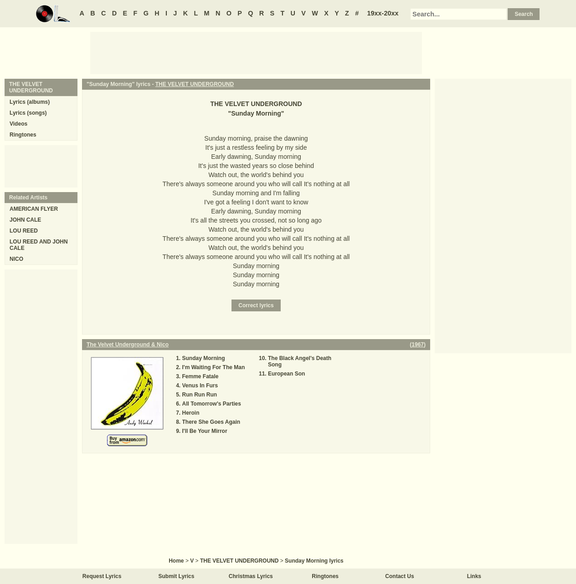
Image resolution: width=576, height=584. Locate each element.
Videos (18, 124)
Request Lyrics (102, 576)
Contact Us (399, 576)
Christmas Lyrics (251, 576)
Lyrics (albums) (30, 102)
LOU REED (24, 231)
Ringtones (23, 135)
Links (474, 576)
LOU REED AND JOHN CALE (39, 245)
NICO (16, 259)
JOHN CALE (25, 220)
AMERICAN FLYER (34, 209)
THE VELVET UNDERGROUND (194, 84)
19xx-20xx (383, 13)
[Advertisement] (256, 52)
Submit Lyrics (177, 576)
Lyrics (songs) (28, 113)
